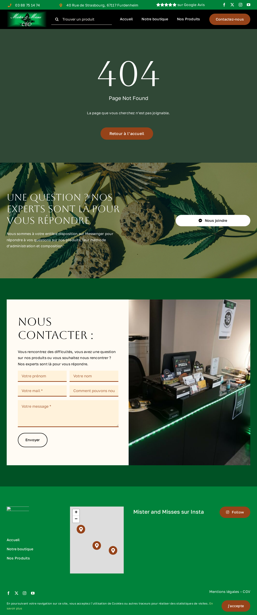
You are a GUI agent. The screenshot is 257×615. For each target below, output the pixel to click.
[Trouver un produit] (81, 19)
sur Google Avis (180, 4)
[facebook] (224, 4)
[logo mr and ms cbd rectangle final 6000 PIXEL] (27, 13)
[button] (81, 529)
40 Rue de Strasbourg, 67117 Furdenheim (102, 5)
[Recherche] (56, 19)
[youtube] (248, 4)
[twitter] (232, 4)
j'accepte (236, 606)
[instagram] (240, 4)
